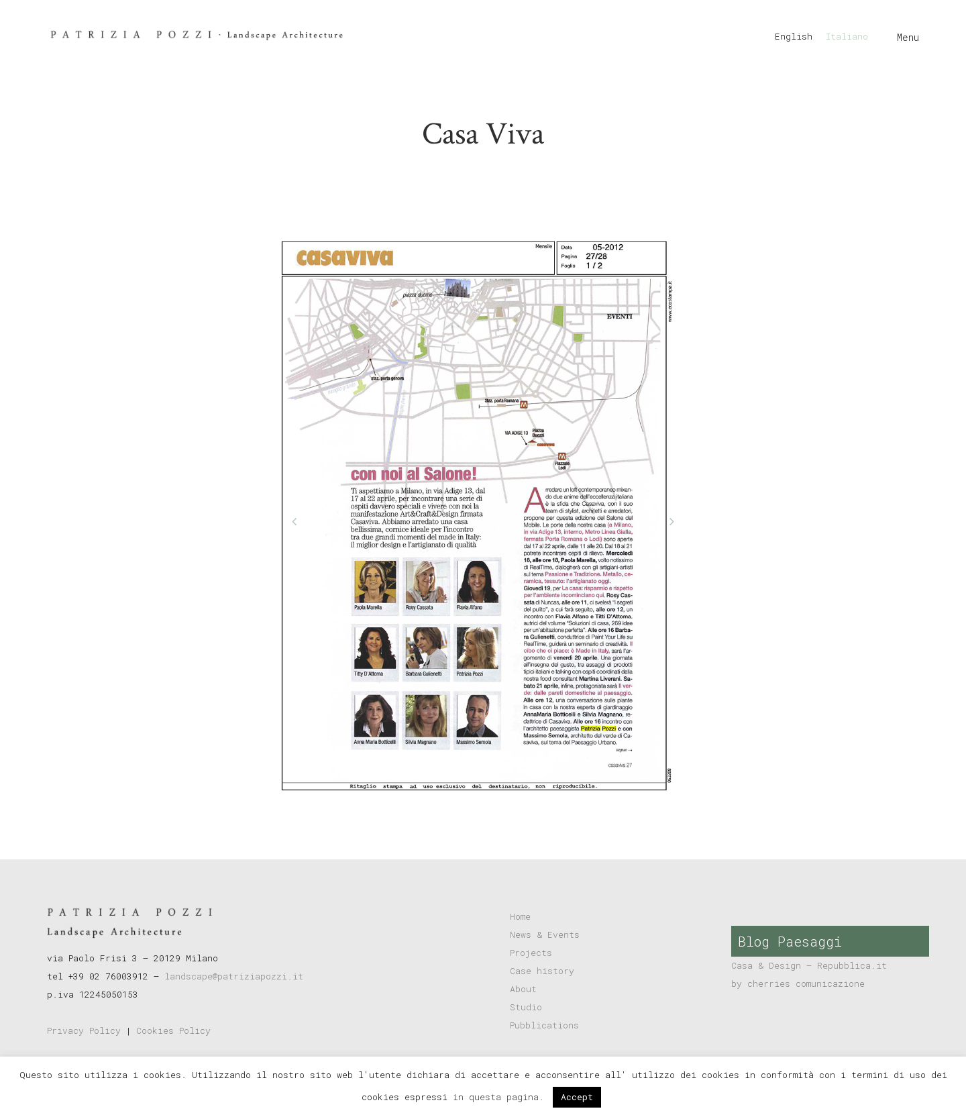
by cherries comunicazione (798, 983)
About (523, 989)
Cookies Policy (173, 1030)
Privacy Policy (84, 1030)
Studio (526, 1007)
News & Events (545, 934)
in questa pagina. (501, 1097)
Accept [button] (577, 1097)
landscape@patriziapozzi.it (233, 976)
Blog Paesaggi (790, 941)
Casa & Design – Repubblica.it (809, 965)
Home (520, 916)
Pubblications (544, 1025)
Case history (542, 971)
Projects (531, 953)
